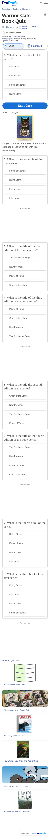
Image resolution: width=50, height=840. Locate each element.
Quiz (9, 46)
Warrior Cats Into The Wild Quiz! (17, 812)
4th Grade (23, 26)
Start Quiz (25, 105)
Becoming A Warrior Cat (14, 735)
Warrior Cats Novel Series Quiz (17, 710)
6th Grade (23, 28)
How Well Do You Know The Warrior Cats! (21, 761)
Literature (10, 27)
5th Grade (32, 26)
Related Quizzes (10, 660)
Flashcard (34, 46)
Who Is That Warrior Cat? (14, 685)
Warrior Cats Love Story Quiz (16, 786)
